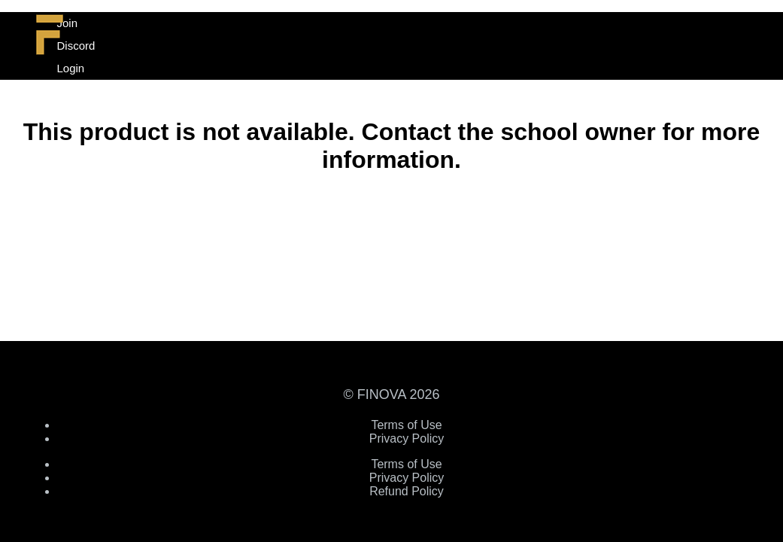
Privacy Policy (407, 438)
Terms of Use (406, 425)
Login (71, 68)
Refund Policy (406, 491)
